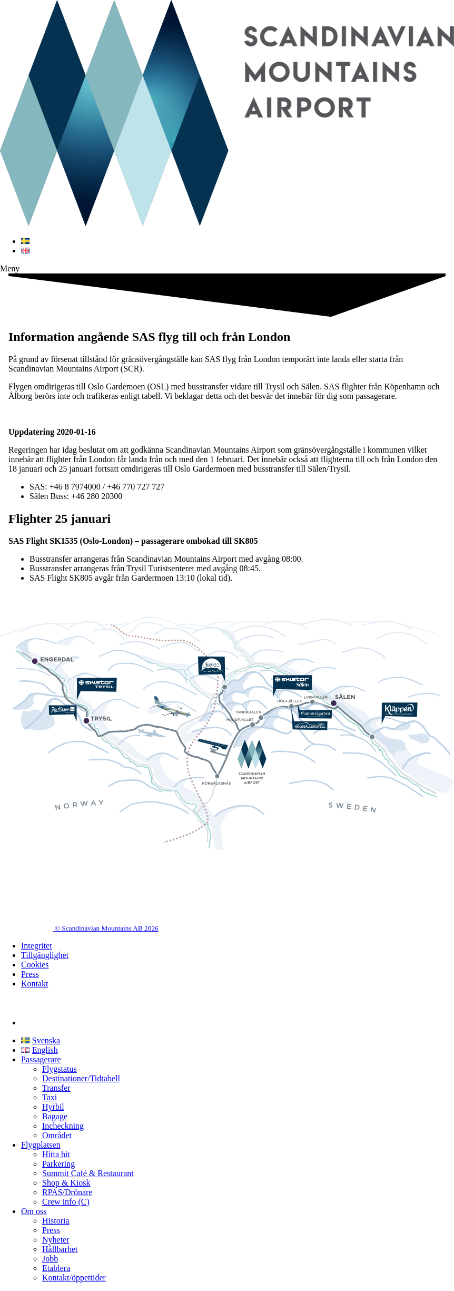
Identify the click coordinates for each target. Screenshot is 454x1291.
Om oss (33, 1211)
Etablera (56, 1268)
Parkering (58, 1163)
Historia (56, 1220)
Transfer (56, 1087)
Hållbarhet (60, 1249)
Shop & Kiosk (66, 1182)
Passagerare (41, 1059)
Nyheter (56, 1239)
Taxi (49, 1097)
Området (57, 1135)
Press (30, 974)
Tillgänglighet (44, 955)
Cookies (34, 964)
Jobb (50, 1258)
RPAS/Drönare (67, 1192)
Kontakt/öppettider (74, 1277)
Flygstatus (59, 1068)
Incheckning (63, 1125)
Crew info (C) (66, 1201)
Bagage (54, 1116)
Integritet (36, 945)
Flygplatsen (41, 1144)
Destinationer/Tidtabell (81, 1078)
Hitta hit (56, 1154)
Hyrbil (53, 1106)
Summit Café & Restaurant (88, 1173)
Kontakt (34, 983)
